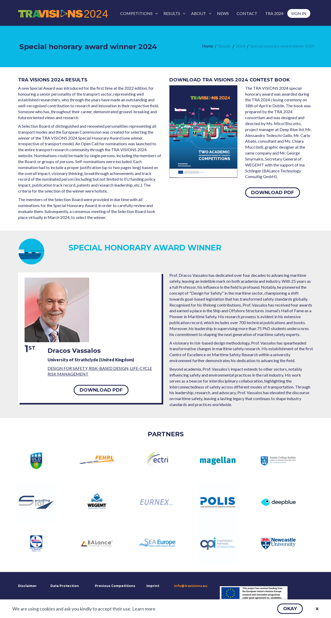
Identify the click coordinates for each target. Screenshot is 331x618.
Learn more (143, 609)
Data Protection (64, 586)
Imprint (152, 586)
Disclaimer (27, 586)
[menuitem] (138, 13)
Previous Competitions (115, 586)
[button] (290, 609)
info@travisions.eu (190, 586)
